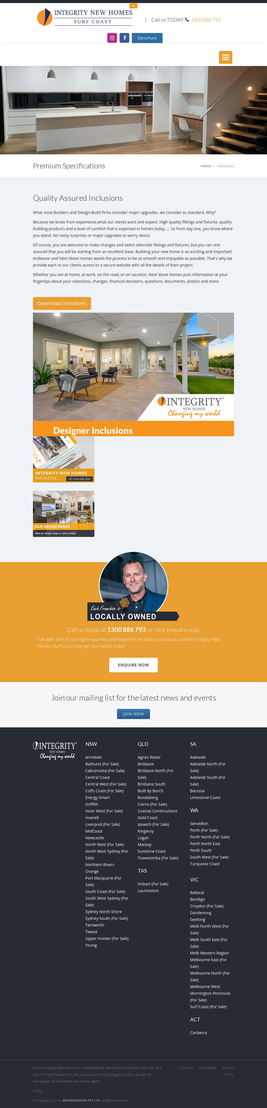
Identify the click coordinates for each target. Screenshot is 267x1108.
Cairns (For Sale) (152, 804)
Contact (186, 1067)
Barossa (197, 790)
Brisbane (146, 764)
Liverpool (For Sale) (102, 824)
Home (206, 165)
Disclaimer (207, 1067)
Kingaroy (146, 831)
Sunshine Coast (152, 851)
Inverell (92, 817)
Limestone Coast (205, 797)
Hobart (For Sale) (153, 884)
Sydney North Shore (103, 911)
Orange (92, 871)
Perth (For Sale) (204, 830)
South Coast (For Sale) (105, 891)
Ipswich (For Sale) (153, 824)
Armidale (93, 757)
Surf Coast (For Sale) (208, 1006)
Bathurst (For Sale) (102, 764)
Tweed (91, 931)
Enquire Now (133, 665)
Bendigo (197, 899)
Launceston (148, 890)
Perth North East (205, 843)
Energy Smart (97, 797)
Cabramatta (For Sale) (105, 770)
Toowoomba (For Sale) (158, 858)
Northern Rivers (100, 864)
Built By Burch (150, 790)
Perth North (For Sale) (210, 837)
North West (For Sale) (104, 844)
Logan (143, 837)
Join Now (133, 713)
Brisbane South (152, 784)
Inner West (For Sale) (104, 811)
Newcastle (94, 837)
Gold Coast (148, 817)
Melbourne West (205, 986)
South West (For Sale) (209, 857)
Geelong (197, 919)
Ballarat (197, 892)
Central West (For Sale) (106, 784)
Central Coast (97, 777)
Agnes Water (149, 757)
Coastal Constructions (157, 811)
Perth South (201, 850)
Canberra (198, 1032)
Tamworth (94, 925)
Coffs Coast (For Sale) (104, 790)
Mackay (144, 844)
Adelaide (198, 757)
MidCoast (93, 831)
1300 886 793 (206, 19)
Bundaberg (148, 797)
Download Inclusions (62, 303)
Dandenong (200, 912)
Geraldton (199, 823)
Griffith (91, 804)
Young (91, 945)
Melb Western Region (209, 953)
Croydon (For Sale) (206, 906)
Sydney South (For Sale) (106, 918)
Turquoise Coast (205, 863)
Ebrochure (147, 38)
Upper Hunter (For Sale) (106, 938)
